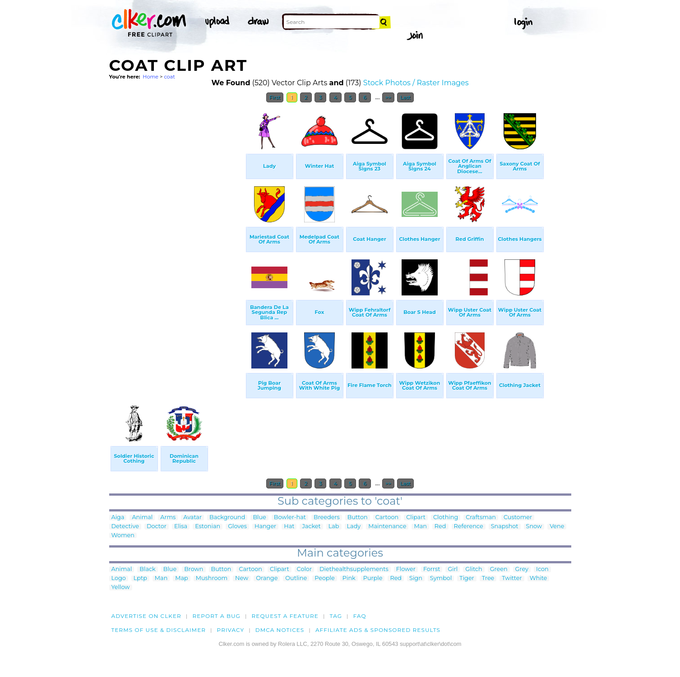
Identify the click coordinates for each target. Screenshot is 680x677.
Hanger (265, 527)
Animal (142, 517)
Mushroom (211, 578)
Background (227, 517)
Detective (125, 527)
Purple (373, 578)
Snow (534, 527)
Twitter (512, 578)
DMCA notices (280, 629)
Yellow (120, 587)
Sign (415, 578)
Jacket (311, 527)
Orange (267, 578)
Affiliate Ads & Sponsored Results (377, 629)
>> (388, 97)
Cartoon (387, 517)
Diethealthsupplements (354, 569)
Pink (349, 578)
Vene (557, 527)
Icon (542, 569)
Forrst (431, 569)
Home (150, 77)
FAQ (359, 616)
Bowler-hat (290, 517)
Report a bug (216, 616)
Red (440, 527)
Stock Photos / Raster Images (416, 82)
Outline (296, 578)
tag (336, 616)
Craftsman (481, 517)
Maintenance (387, 527)
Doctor (157, 527)
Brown (193, 569)
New (241, 578)
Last (405, 97)
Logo (118, 578)
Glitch (473, 569)
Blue (259, 517)
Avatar (192, 517)
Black (147, 569)
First (275, 97)
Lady (354, 527)
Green (499, 569)
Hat (289, 527)
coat (169, 77)
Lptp (140, 578)
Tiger (466, 578)
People (325, 578)
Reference (468, 527)
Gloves (237, 527)
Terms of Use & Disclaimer (158, 629)
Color (304, 569)
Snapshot (504, 527)
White (538, 578)
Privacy (231, 629)
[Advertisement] (177, 242)
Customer (518, 517)
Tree (488, 578)
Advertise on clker (146, 616)
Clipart (416, 517)
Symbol (441, 578)
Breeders (327, 517)
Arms (168, 517)
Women (123, 536)
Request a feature (285, 616)
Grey (521, 569)
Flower (406, 569)
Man (420, 527)
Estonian (207, 527)
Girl (453, 569)
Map (181, 578)
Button (357, 517)
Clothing (445, 517)
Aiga (118, 517)
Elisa (180, 527)
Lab (333, 527)
